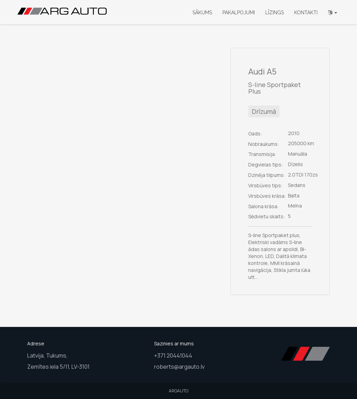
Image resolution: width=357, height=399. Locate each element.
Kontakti (306, 12)
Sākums (202, 12)
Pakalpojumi (238, 12)
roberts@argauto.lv (179, 366)
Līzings (274, 12)
